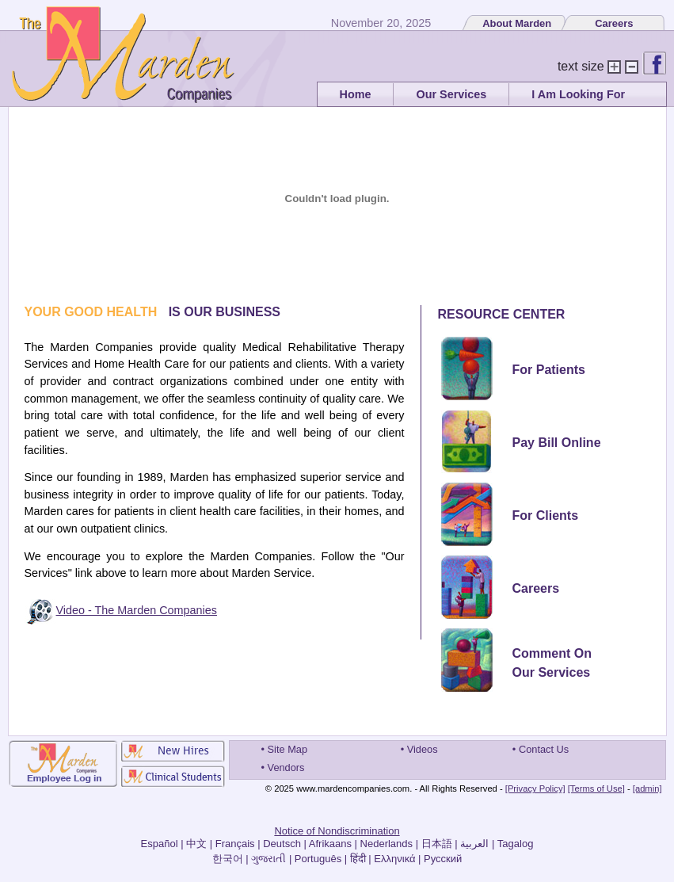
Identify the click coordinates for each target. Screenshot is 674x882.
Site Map (288, 749)
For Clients (545, 515)
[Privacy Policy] (535, 788)
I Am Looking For (578, 94)
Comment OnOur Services (552, 663)
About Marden (516, 23)
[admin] (647, 788)
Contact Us (544, 749)
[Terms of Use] (596, 788)
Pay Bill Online (556, 442)
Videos (422, 749)
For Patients (548, 369)
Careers (614, 23)
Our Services (451, 94)
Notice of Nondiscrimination (336, 831)
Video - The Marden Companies (136, 610)
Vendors (286, 767)
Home (355, 94)
